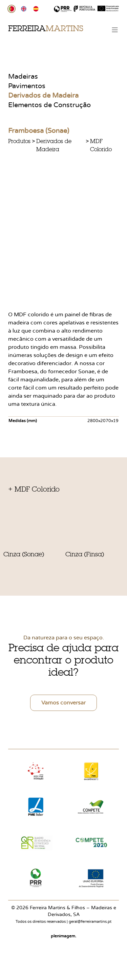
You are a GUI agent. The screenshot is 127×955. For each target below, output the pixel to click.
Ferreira (45, 28)
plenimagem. (63, 936)
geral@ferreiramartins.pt (90, 921)
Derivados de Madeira (43, 95)
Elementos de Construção (49, 105)
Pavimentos (26, 86)
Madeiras (23, 76)
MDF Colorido (101, 145)
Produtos (19, 141)
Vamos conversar (63, 702)
